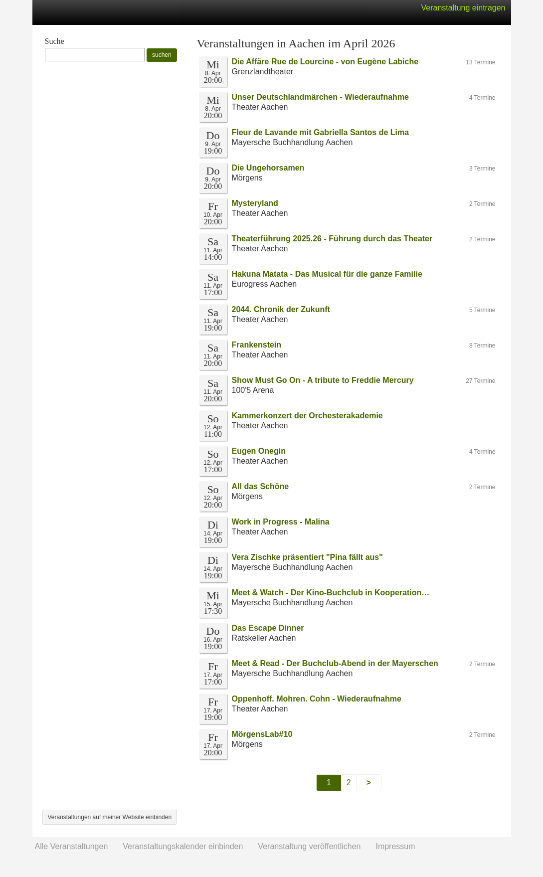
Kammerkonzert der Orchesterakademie (307, 415)
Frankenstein (257, 345)
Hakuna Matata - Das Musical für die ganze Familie (327, 274)
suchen (162, 54)
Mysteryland (255, 203)
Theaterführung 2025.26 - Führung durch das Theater (332, 238)
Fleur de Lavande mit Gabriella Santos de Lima (320, 132)
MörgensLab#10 (262, 734)
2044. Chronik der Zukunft (281, 309)
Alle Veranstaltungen (71, 846)
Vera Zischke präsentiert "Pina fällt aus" (307, 557)
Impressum (395, 846)
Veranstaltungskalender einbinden (183, 846)
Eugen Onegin (259, 451)
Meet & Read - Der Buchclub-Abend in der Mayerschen (335, 663)
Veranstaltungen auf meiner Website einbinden (110, 817)
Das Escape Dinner (268, 628)
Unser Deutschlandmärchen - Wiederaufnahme (320, 97)
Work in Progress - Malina (281, 522)
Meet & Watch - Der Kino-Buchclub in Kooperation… (331, 592)
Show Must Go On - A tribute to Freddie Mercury (323, 380)
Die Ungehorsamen (268, 168)
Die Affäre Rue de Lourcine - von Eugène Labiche (325, 61)
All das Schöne (260, 486)
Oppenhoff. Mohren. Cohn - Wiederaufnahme (316, 699)
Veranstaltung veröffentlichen (309, 846)
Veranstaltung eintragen (463, 7)
